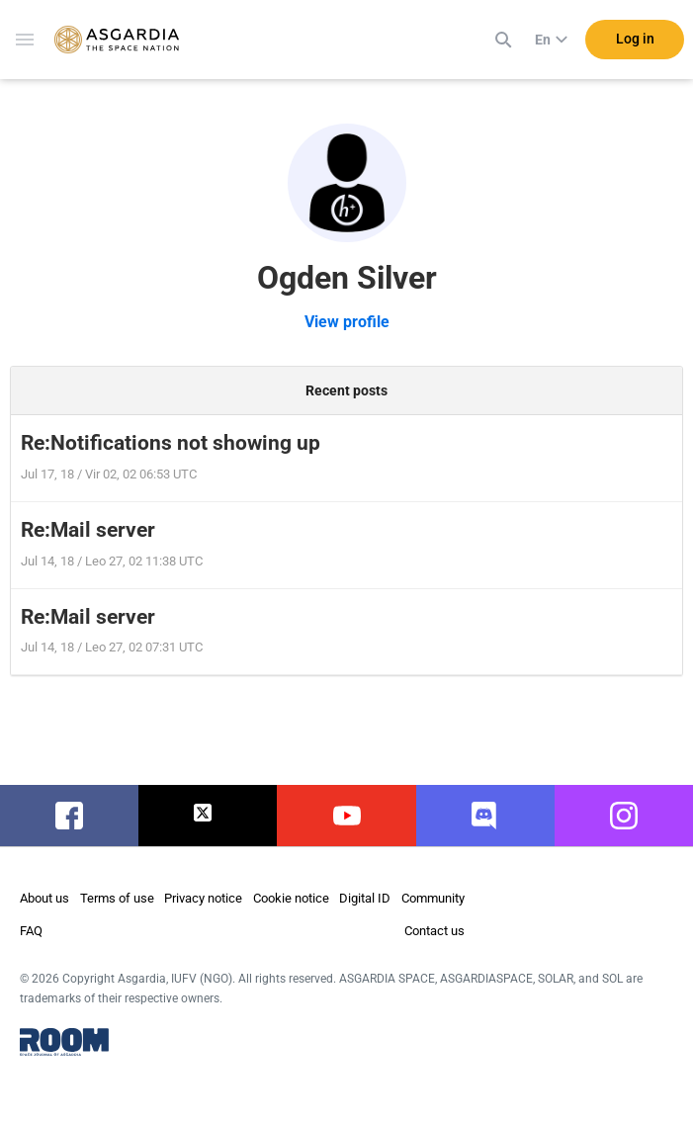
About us (44, 898)
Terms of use (117, 898)
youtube (347, 815)
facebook (70, 815)
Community (433, 898)
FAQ (31, 930)
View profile (347, 321)
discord (485, 815)
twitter (208, 815)
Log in (635, 38)
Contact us (434, 930)
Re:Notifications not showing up (170, 443)
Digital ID (364, 898)
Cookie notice (291, 898)
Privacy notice (203, 898)
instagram (623, 815)
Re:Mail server (88, 530)
